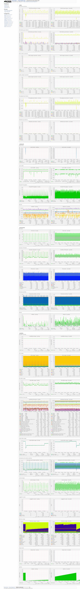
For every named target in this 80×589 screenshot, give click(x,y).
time (5, 26)
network (27, 1)
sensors (5, 24)
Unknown (6, 7)
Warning (6, 6)
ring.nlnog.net (22, 0)
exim (5, 17)
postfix (5, 20)
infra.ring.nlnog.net (8, 10)
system (35, 1)
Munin (14, 588)
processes (31, 1)
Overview (14, 0)
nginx (5, 19)
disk (25, 1)
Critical (5, 5)
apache (5, 14)
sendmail (6, 23)
